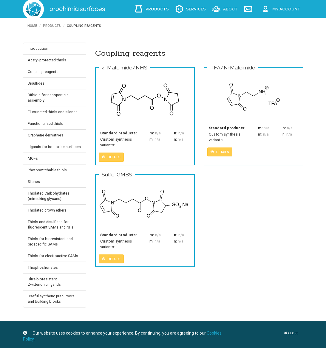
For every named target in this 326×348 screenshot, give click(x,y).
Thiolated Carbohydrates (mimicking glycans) (48, 196)
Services (196, 9)
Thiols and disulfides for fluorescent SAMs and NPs (50, 224)
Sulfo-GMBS (117, 175)
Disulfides (36, 83)
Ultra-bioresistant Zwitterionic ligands (44, 282)
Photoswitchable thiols (47, 170)
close (291, 333)
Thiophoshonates (43, 267)
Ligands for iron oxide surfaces (54, 147)
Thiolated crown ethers (47, 210)
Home (32, 26)
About (230, 9)
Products (157, 9)
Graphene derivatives (45, 135)
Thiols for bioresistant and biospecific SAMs (50, 241)
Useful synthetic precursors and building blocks (51, 299)
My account (286, 9)
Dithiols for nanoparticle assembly (48, 97)
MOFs (33, 158)
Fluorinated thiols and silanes (53, 112)
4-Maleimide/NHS (124, 68)
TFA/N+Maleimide (232, 68)
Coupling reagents (43, 71)
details (111, 157)
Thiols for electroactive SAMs (53, 256)
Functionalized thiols (45, 123)
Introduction (38, 48)
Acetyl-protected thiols (47, 60)
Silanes (34, 181)
